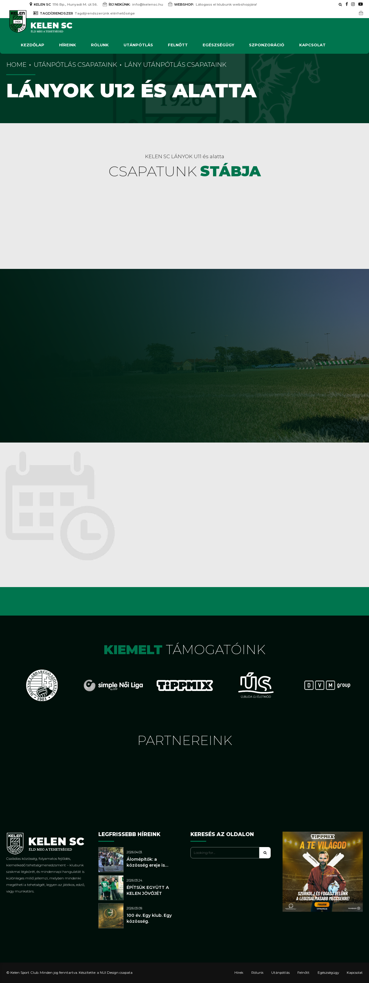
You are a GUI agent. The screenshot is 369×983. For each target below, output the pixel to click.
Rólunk (100, 44)
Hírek (238, 973)
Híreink (67, 44)
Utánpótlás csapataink (75, 64)
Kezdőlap (32, 44)
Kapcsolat (312, 44)
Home (16, 64)
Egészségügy (218, 44)
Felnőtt (178, 44)
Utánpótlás (138, 44)
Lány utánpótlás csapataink (175, 64)
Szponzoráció (266, 44)
